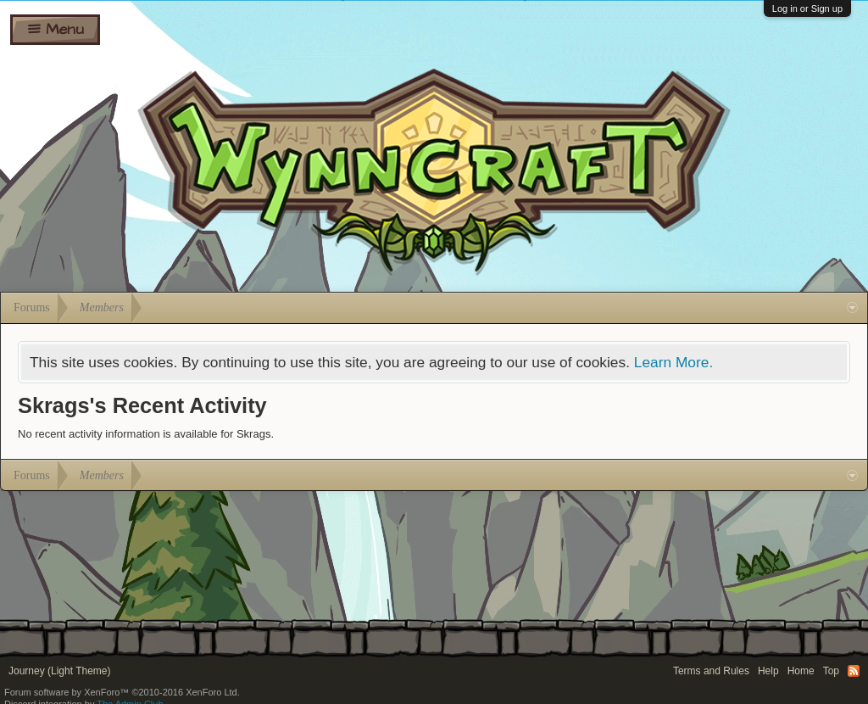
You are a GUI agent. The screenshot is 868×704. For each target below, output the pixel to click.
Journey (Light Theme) (59, 671)
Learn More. (673, 362)
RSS (854, 671)
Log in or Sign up (807, 8)
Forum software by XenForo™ (122, 692)
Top (831, 671)
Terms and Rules (711, 671)
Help (768, 671)
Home (801, 671)
